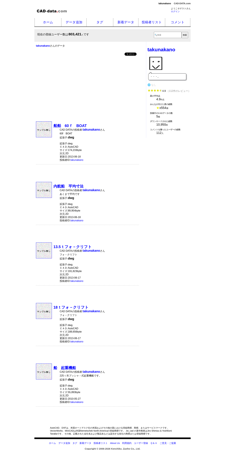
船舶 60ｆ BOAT (70, 126)
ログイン (175, 11)
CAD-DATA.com (182, 3)
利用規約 (127, 443)
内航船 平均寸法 (68, 186)
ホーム (48, 22)
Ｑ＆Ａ (153, 443)
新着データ (126, 22)
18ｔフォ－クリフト (71, 307)
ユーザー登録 (141, 443)
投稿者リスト (152, 22)
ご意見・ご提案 (168, 443)
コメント (178, 22)
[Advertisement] (87, 82)
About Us (115, 443)
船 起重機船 (66, 368)
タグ (99, 22)
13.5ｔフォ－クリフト (72, 247)
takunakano (76, 160)
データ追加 (74, 22)
